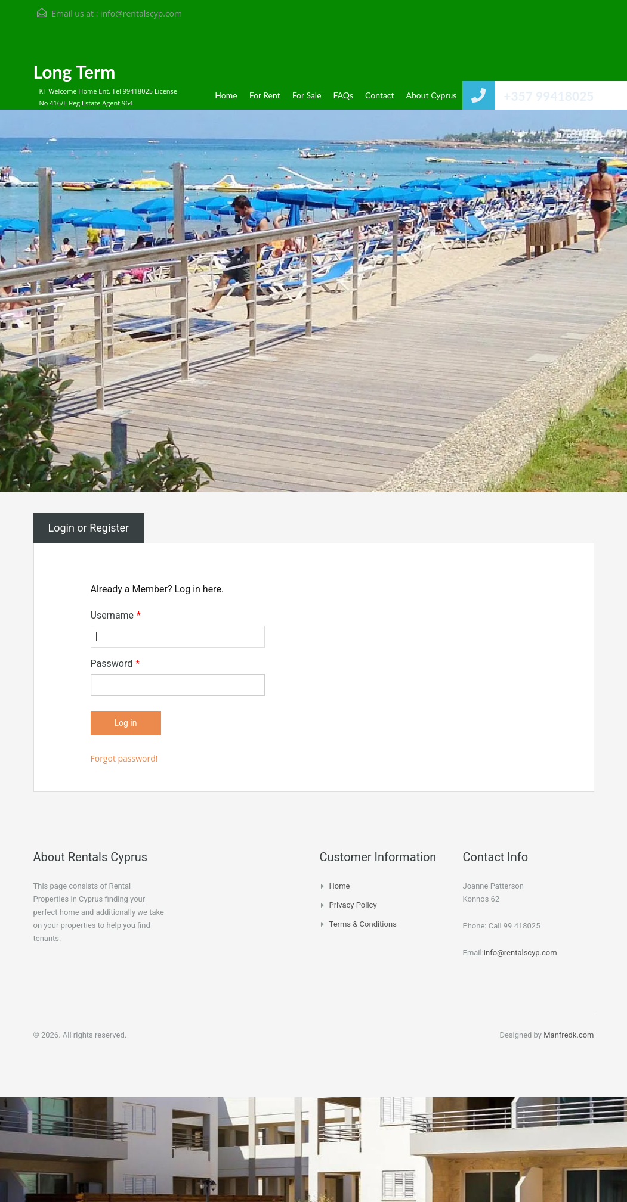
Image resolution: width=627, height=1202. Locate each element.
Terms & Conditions (363, 924)
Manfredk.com (568, 1034)
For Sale (307, 95)
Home (226, 95)
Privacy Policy (353, 904)
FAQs (343, 95)
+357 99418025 (549, 95)
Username (116, 615)
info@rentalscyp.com (141, 13)
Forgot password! (124, 758)
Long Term (74, 71)
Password (115, 664)
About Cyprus (431, 95)
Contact (379, 95)
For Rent (264, 95)
